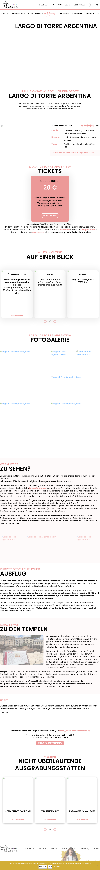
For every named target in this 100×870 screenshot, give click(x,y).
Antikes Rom (17, 14)
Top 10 (4, 14)
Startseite (44, 5)
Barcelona (30, 848)
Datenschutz (58, 866)
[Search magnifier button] (97, 5)
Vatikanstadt (34, 14)
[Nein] (98, 865)
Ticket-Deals (92, 14)
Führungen (77, 14)
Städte (56, 5)
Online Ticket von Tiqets (50, 743)
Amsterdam (14, 848)
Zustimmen (43, 866)
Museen (63, 14)
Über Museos (80, 5)
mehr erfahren (17, 315)
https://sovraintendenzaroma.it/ (74, 731)
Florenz (42, 848)
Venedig (85, 848)
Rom (51, 14)
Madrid (54, 848)
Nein (50, 866)
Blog (67, 5)
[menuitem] (91, 5)
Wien (96, 848)
